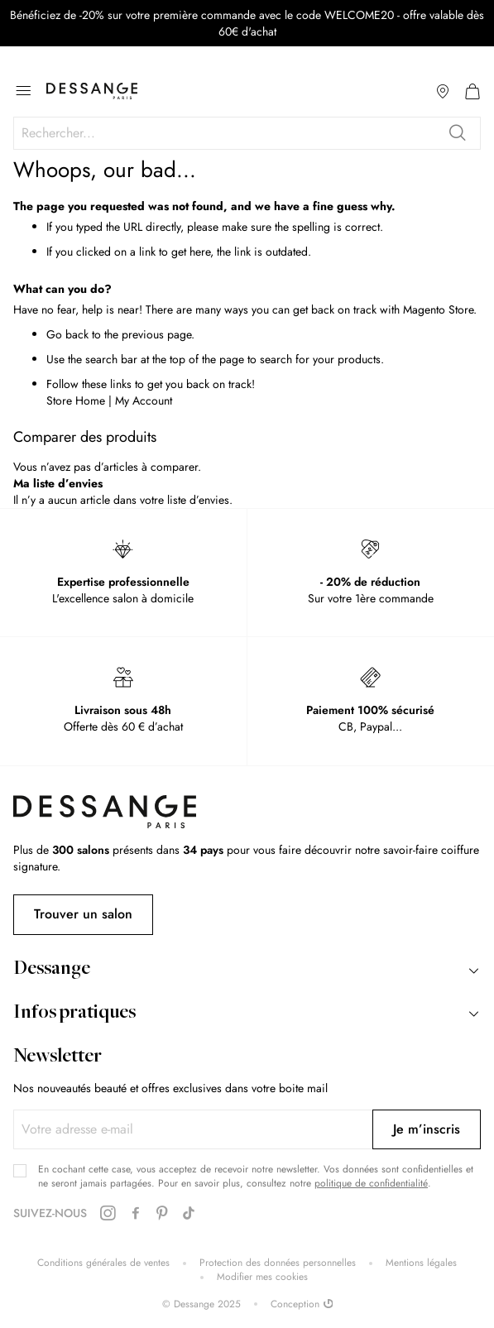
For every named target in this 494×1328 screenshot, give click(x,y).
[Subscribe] (426, 1129)
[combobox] (247, 133)
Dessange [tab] (51, 970)
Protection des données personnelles (277, 1263)
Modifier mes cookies (262, 1277)
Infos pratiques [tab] (74, 1014)
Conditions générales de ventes (103, 1263)
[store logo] (91, 91)
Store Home (75, 400)
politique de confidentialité (371, 1183)
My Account (143, 400)
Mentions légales (421, 1263)
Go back (67, 334)
